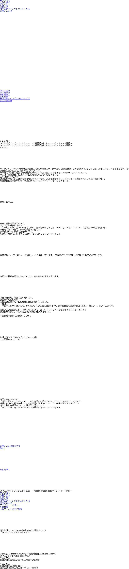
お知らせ (4, 7)
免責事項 (4, 507)
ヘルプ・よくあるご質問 (11, 509)
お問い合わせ (6, 11)
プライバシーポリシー (10, 505)
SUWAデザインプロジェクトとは (15, 9)
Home (2, 448)
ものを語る (5, 3)
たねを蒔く (5, 5)
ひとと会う (5, 90)
